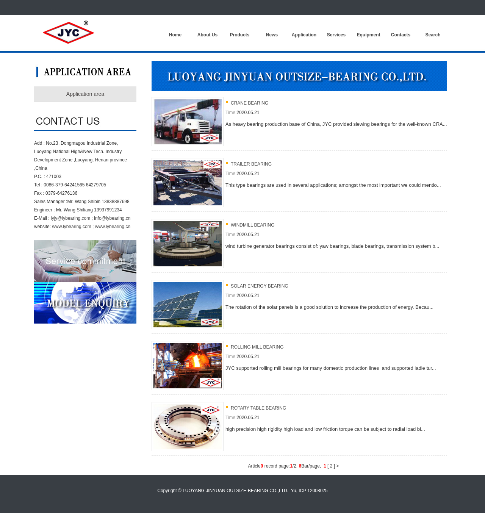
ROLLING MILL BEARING (257, 347)
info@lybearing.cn (112, 218)
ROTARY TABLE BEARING (258, 408)
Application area (85, 94)
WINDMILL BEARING (253, 225)
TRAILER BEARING (251, 164)
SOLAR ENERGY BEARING (259, 286)
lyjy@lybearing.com (70, 218)
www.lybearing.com (71, 226)
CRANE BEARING (249, 103)
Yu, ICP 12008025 (309, 490)
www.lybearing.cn (112, 226)
